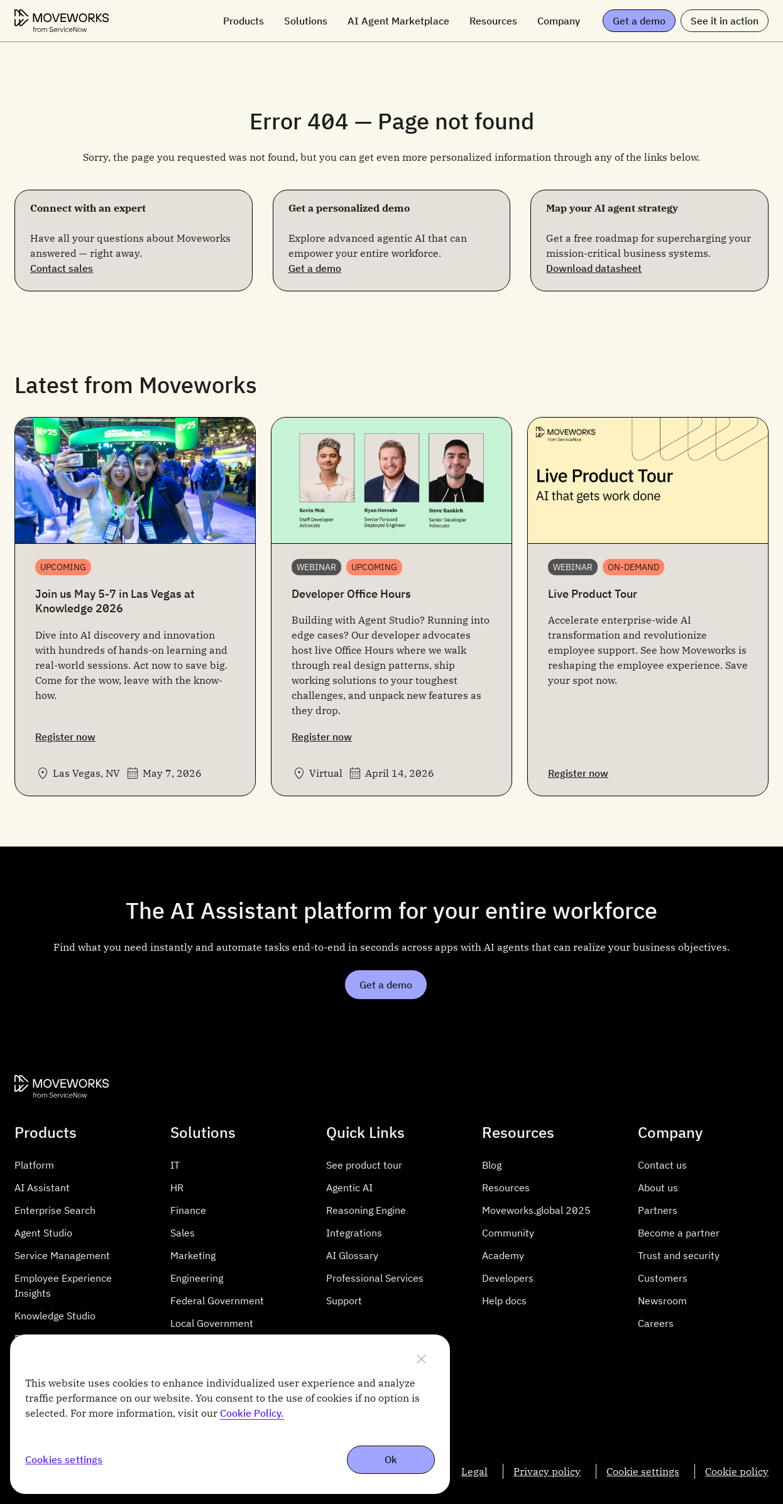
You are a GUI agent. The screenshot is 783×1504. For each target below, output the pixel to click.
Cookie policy (737, 1471)
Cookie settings (642, 1471)
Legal (474, 1471)
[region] (230, 1414)
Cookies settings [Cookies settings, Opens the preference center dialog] (64, 1460)
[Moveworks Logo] (61, 20)
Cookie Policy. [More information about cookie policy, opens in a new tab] (252, 1413)
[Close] (421, 1358)
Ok (391, 1459)
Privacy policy (547, 1471)
